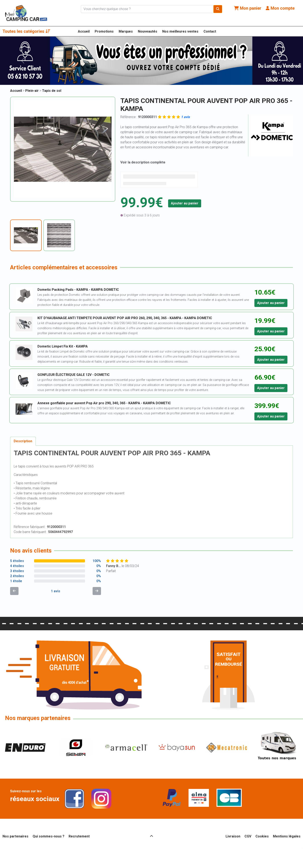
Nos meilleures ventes (180, 31)
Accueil (84, 31)
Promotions (104, 31)
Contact (209, 31)
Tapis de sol (51, 91)
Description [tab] (23, 441)
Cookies (262, 836)
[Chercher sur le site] (147, 9)
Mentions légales (286, 836)
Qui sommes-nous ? (48, 836)
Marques (126, 31)
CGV (248, 836)
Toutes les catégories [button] (26, 31)
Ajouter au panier (184, 203)
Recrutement (79, 836)
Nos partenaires (15, 836)
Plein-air (32, 91)
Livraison (233, 836)
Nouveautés (147, 31)
